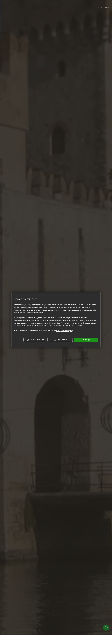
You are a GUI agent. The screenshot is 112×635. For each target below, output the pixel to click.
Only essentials (60, 340)
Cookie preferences (35, 340)
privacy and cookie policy (64, 331)
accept (86, 340)
